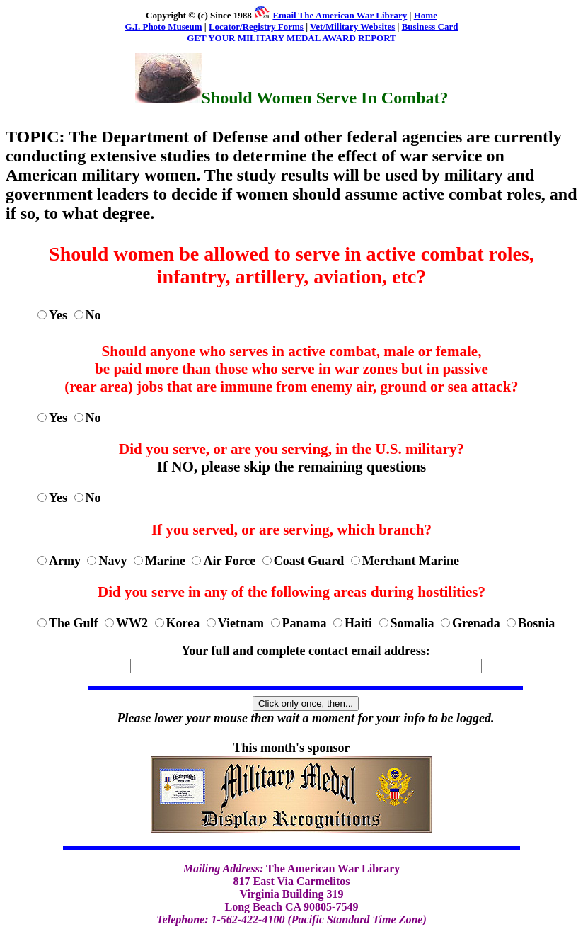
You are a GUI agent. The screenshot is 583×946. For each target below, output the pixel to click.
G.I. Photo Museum (163, 26)
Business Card (430, 26)
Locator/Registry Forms (256, 26)
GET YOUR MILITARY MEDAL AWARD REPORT (291, 38)
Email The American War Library (339, 15)
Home (425, 15)
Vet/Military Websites (352, 26)
